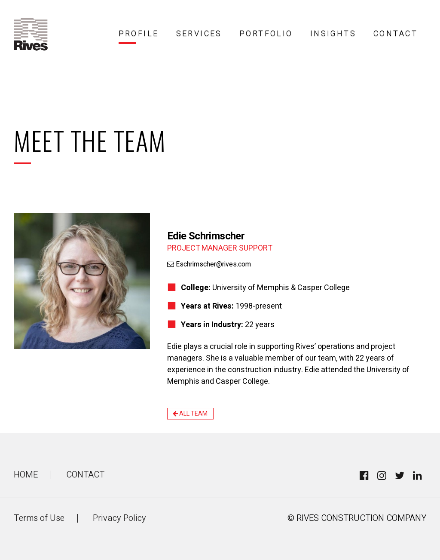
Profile (139, 34)
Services (199, 34)
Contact (395, 34)
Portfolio (266, 34)
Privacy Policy (119, 518)
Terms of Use (39, 518)
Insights (333, 34)
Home (26, 474)
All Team (190, 413)
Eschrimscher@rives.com (209, 264)
